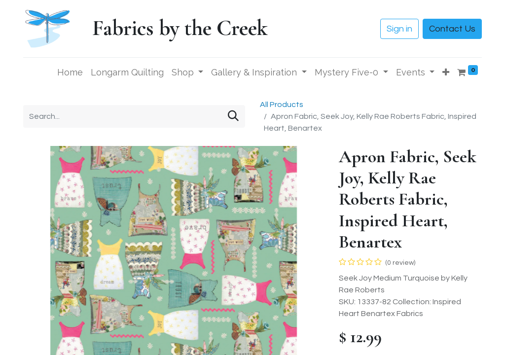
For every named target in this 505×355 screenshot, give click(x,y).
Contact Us (452, 29)
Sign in (399, 29)
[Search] (233, 116)
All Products (281, 104)
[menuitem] (70, 72)
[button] (445, 72)
